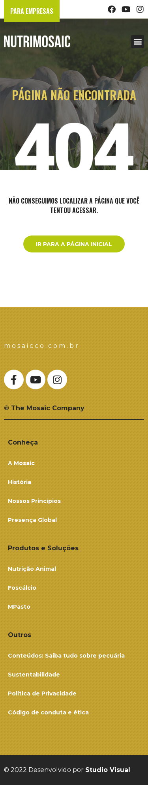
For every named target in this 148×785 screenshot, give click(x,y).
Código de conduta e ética (48, 712)
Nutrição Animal (32, 568)
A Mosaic (21, 463)
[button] (137, 41)
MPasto (19, 606)
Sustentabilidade (34, 674)
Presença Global (32, 519)
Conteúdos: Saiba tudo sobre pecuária (66, 655)
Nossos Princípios (34, 501)
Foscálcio (22, 587)
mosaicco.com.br (42, 346)
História (19, 482)
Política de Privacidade (42, 693)
